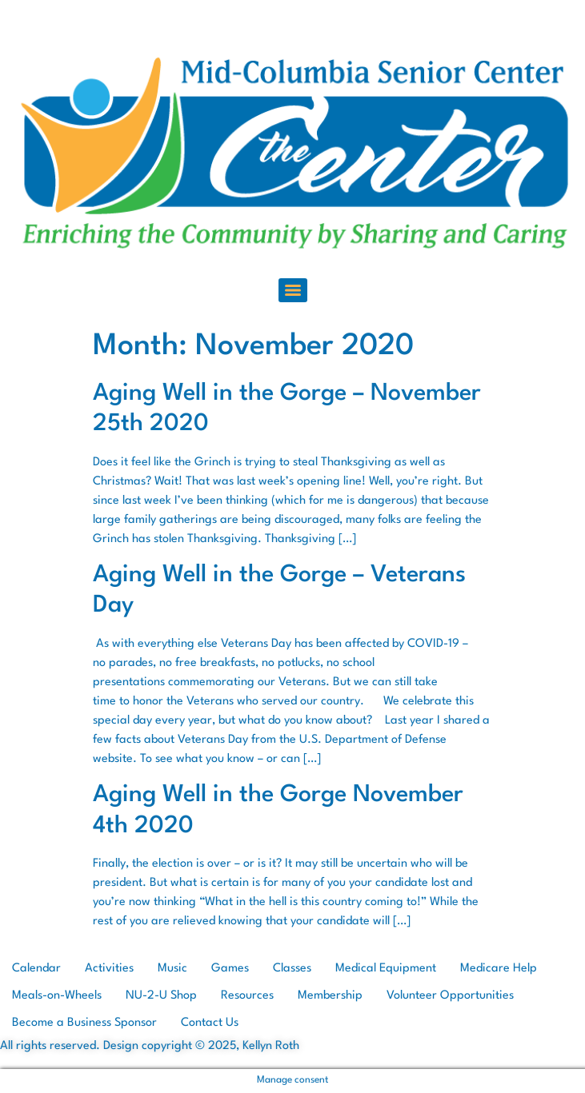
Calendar (36, 969)
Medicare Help (498, 969)
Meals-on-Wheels (57, 996)
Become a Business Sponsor (84, 1023)
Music (172, 969)
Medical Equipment (385, 969)
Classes (292, 969)
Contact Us (209, 1023)
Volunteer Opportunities (450, 996)
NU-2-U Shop (161, 996)
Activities (109, 969)
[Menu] (292, 290)
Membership (330, 996)
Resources (247, 996)
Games (230, 969)
